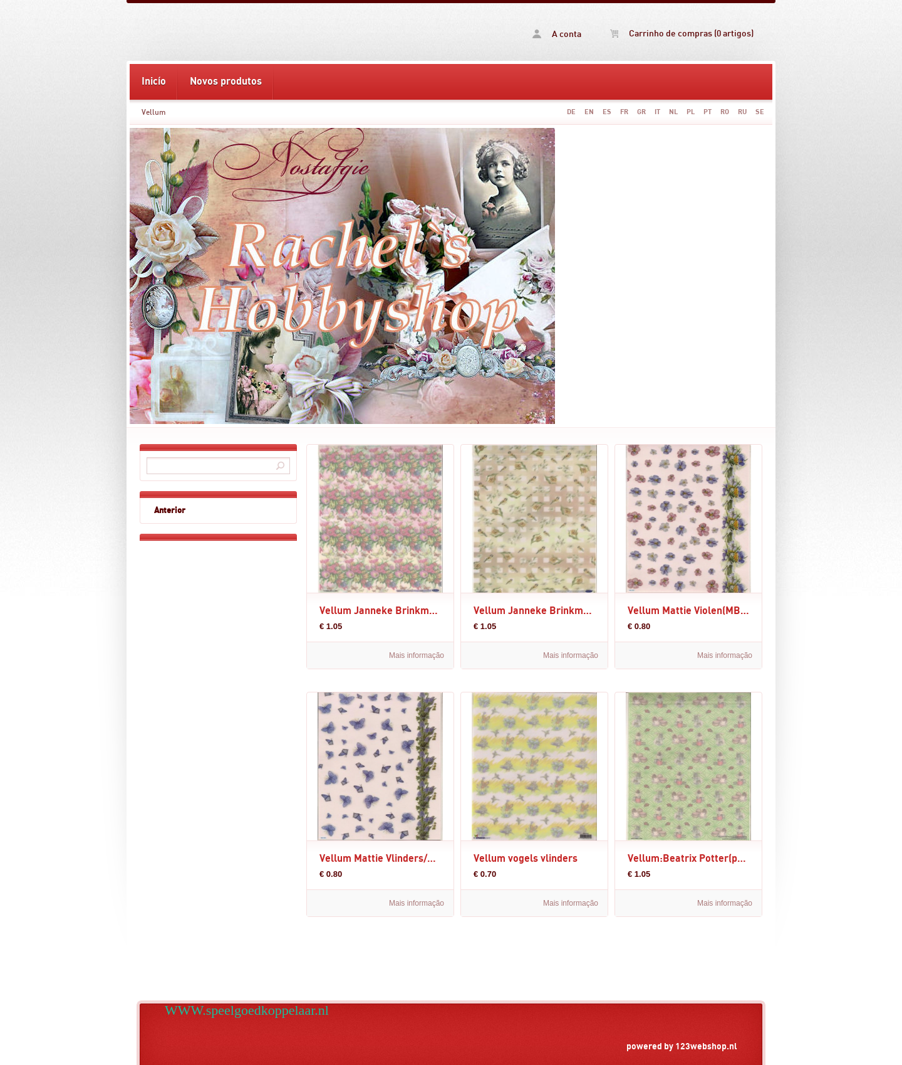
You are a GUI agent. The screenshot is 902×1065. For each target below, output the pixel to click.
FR (624, 112)
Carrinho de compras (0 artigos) (682, 33)
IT (657, 112)
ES (607, 112)
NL (673, 112)
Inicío (154, 81)
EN (589, 112)
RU (742, 112)
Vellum (154, 112)
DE (571, 112)
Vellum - (290, 32)
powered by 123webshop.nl (681, 1046)
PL (691, 112)
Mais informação (416, 655)
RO (724, 112)
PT (707, 112)
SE (759, 112)
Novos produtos (226, 81)
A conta (556, 34)
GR (641, 112)
